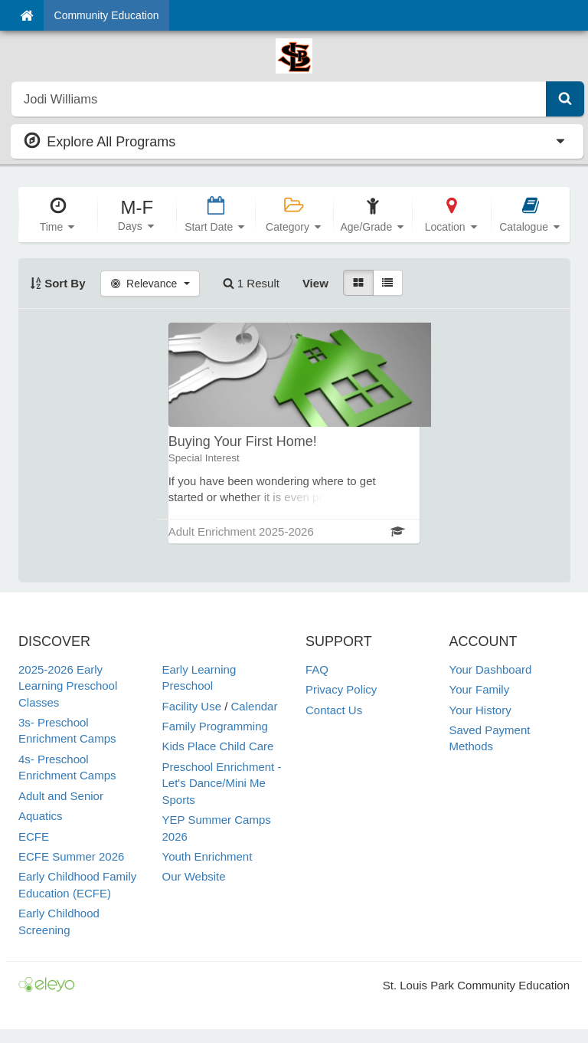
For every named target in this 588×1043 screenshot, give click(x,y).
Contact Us (333, 710)
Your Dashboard (490, 669)
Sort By (58, 283)
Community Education (106, 15)
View (315, 283)
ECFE (33, 836)
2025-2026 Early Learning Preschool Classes (67, 686)
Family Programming (215, 726)
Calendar (254, 706)
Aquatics (40, 815)
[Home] (26, 15)
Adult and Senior (60, 795)
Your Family (479, 689)
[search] (279, 98)
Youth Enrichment (207, 856)
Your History (480, 710)
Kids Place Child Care (218, 746)
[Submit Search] (565, 98)
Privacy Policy (341, 689)
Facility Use (192, 706)
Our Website (194, 876)
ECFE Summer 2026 (71, 856)
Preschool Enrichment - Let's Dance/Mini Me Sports (222, 783)
